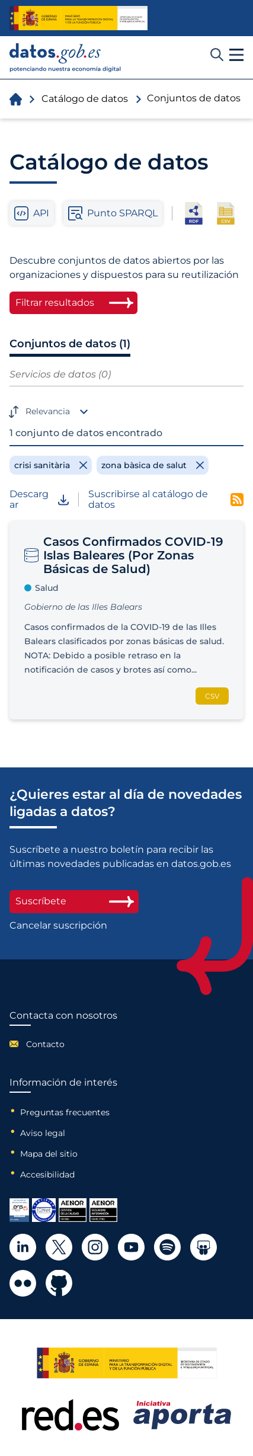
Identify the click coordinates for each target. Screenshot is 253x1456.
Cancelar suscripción (58, 925)
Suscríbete (74, 901)
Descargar (39, 500)
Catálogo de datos (84, 98)
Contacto (45, 1044)
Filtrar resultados (54, 302)
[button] (236, 55)
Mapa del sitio (49, 1153)
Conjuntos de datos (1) (69, 343)
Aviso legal (42, 1133)
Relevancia (47, 411)
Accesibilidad (47, 1174)
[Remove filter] (50, 465)
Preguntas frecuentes (65, 1112)
